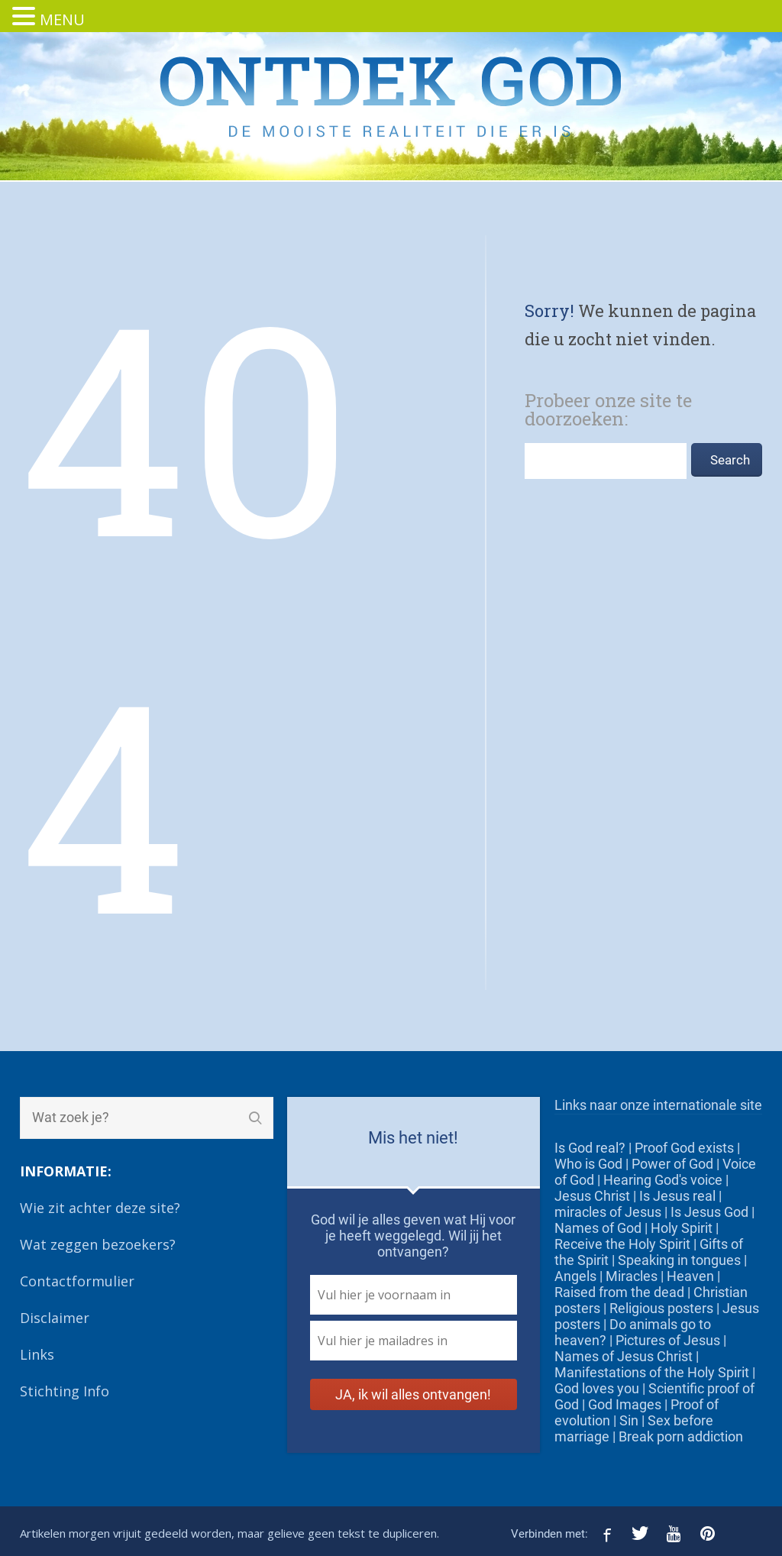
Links (37, 1354)
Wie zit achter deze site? (100, 1208)
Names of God (597, 1228)
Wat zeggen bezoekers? (98, 1244)
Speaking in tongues (679, 1260)
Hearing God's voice (662, 1180)
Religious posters (661, 1308)
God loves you (596, 1388)
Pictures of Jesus (668, 1340)
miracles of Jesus (607, 1212)
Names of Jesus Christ (623, 1356)
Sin (628, 1420)
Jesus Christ (592, 1196)
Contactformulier (77, 1281)
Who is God (588, 1164)
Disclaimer (54, 1318)
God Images (624, 1404)
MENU (62, 19)
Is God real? (589, 1148)
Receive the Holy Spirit (622, 1244)
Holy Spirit (682, 1228)
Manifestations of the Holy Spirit (651, 1372)
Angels (575, 1276)
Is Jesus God (709, 1212)
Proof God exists (684, 1148)
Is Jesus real (677, 1196)
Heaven (690, 1276)
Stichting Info (64, 1391)
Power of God (672, 1164)
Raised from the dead (619, 1292)
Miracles (632, 1276)
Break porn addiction (681, 1436)
